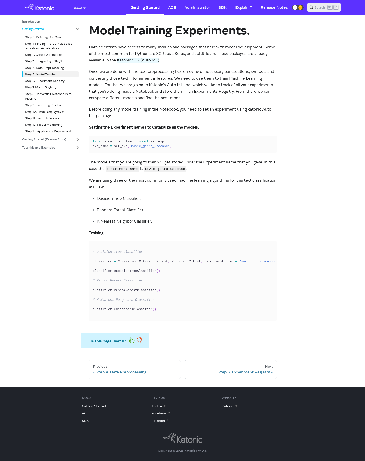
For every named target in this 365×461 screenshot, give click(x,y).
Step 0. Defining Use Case (43, 37)
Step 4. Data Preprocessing (44, 68)
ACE (172, 7)
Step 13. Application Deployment (48, 131)
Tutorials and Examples (38, 147)
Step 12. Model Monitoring (43, 124)
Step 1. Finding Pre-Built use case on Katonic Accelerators (48, 46)
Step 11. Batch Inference (42, 118)
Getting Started (145, 7)
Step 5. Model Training (40, 74)
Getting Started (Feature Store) (44, 139)
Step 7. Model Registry (40, 87)
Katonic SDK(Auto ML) (138, 60)
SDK (222, 7)
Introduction (31, 21)
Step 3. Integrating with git (43, 61)
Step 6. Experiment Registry (45, 81)
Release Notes (274, 7)
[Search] (324, 7)
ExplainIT (243, 7)
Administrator (197, 7)
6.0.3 (78, 8)
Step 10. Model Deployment (44, 111)
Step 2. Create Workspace (43, 55)
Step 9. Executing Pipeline (43, 105)
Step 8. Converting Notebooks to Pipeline (48, 96)
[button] (298, 7)
